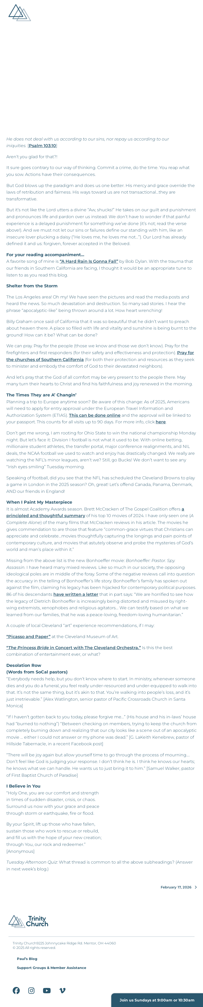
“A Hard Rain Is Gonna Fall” (89, 261)
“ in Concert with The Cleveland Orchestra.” (73, 647)
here (161, 421)
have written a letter (75, 594)
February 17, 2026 (179, 887)
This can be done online (95, 415)
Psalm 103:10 (42, 145)
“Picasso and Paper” (28, 636)
